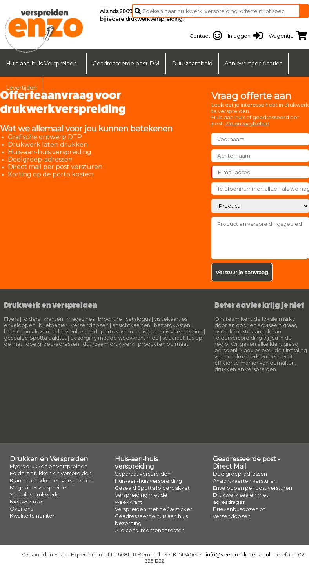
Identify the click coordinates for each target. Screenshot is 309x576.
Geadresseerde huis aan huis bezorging (151, 519)
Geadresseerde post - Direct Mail (246, 462)
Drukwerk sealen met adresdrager (240, 498)
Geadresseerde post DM (126, 63)
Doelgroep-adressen (240, 474)
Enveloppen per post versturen (252, 488)
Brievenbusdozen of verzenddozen (239, 512)
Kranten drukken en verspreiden (51, 480)
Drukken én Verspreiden (49, 459)
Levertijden (21, 87)
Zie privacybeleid (247, 123)
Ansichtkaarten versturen (245, 481)
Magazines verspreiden (39, 487)
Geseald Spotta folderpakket (152, 488)
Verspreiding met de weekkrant (141, 498)
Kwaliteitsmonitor (32, 515)
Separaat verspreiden (143, 474)
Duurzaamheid (192, 63)
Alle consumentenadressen (150, 530)
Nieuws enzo (26, 501)
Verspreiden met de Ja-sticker (153, 509)
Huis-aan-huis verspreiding (136, 462)
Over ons (21, 508)
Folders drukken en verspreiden (51, 473)
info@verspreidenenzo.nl (238, 554)
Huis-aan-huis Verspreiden (41, 63)
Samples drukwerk (34, 494)
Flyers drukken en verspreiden (48, 466)
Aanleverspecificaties (253, 63)
